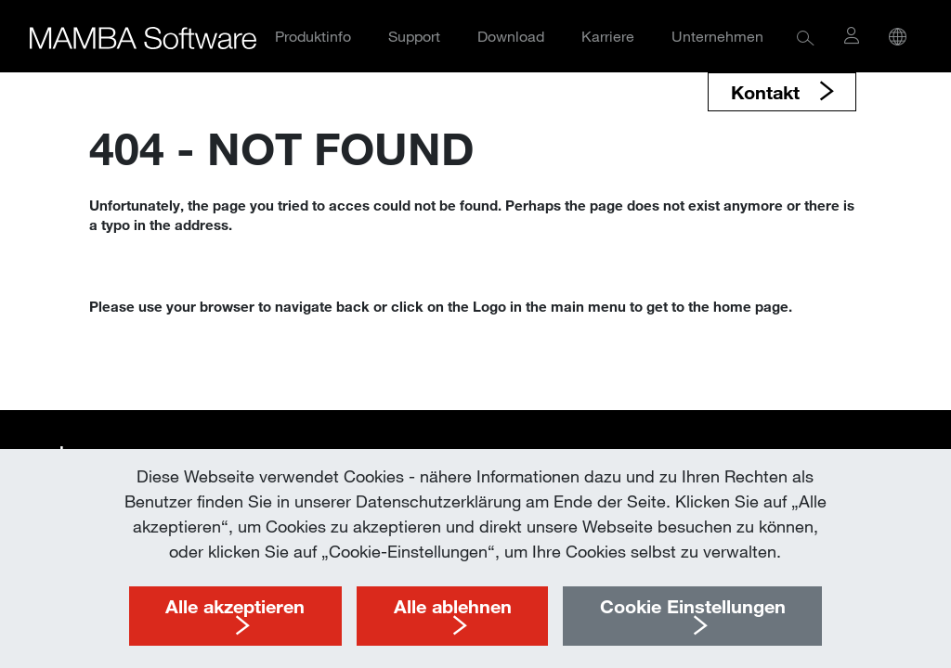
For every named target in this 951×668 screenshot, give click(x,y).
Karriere (607, 36)
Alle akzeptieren (235, 606)
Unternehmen (717, 36)
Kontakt (768, 92)
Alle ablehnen (453, 606)
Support (414, 36)
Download (510, 36)
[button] (805, 36)
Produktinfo (313, 36)
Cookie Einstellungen (693, 606)
